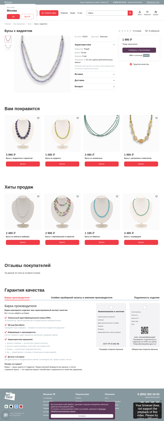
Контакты (46, 415)
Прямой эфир (49, 13)
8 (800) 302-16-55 (119, 2)
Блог (106, 398)
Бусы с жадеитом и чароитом (19, 158)
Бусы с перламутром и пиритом (59, 237)
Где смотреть (48, 401)
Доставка (79, 401)
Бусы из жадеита (53, 158)
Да (13, 16)
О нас (79, 13)
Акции (72, 13)
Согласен (81, 416)
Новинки (64, 13)
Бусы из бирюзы (92, 237)
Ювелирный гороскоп (113, 401)
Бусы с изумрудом (132, 237)
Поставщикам (48, 412)
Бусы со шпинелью (93, 158)
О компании (47, 398)
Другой (27, 16)
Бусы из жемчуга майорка (17, 237)
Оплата (78, 398)
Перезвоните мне (153, 2)
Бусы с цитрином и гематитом (137, 158)
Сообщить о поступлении (139, 50)
